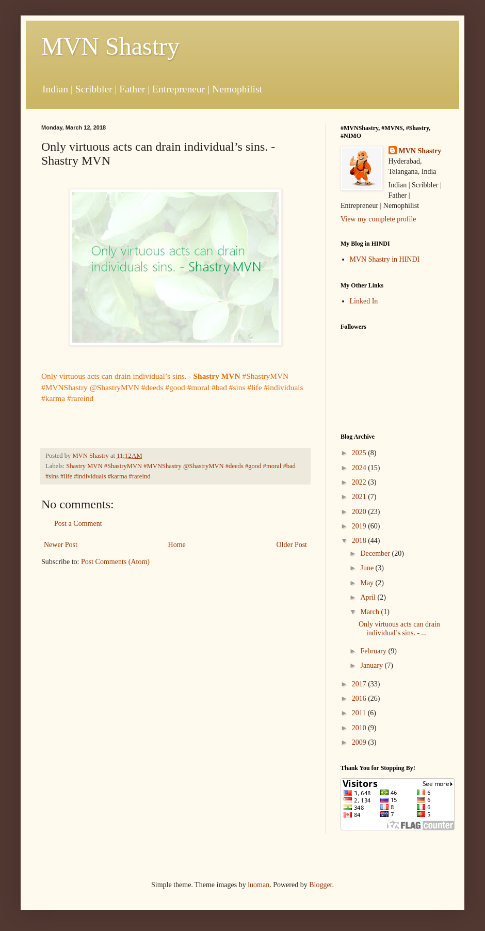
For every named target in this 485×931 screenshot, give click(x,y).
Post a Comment (78, 523)
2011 (360, 713)
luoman (258, 885)
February (374, 651)
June (367, 568)
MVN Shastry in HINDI (385, 259)
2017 (360, 684)
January (372, 665)
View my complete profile (378, 219)
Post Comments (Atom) (115, 562)
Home (177, 545)
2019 (360, 526)
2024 (360, 468)
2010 (360, 728)
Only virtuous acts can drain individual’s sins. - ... (399, 628)
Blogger (320, 885)
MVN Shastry (110, 46)
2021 (360, 497)
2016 (360, 698)
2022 (360, 482)
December (376, 553)
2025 (360, 453)
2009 (360, 742)
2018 (360, 540)
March (370, 612)
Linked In (364, 301)
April (368, 597)
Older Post (292, 545)
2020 (360, 512)
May (367, 583)
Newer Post (60, 545)
